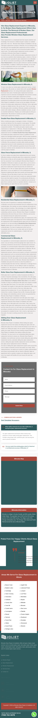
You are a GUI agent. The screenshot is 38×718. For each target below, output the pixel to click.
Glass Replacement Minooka (18, 20)
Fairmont (7, 617)
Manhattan (23, 596)
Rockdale (23, 620)
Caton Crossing (9, 593)
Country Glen (8, 602)
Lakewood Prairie (25, 588)
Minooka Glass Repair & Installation (23, 705)
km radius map (19, 482)
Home (2, 20)
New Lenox (24, 608)
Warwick (23, 626)
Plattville (23, 611)
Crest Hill (7, 605)
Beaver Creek (8, 585)
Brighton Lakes (9, 588)
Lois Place (23, 593)
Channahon (8, 596)
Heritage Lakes (9, 629)
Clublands (7, 599)
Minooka (8, 20)
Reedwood (24, 617)
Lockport (23, 590)
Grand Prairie (8, 626)
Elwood (7, 614)
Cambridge (8, 590)
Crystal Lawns (9, 608)
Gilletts (7, 623)
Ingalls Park (24, 585)
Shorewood (24, 623)
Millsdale (23, 602)
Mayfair (23, 599)
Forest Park (8, 620)
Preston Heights (25, 614)
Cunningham (8, 611)
